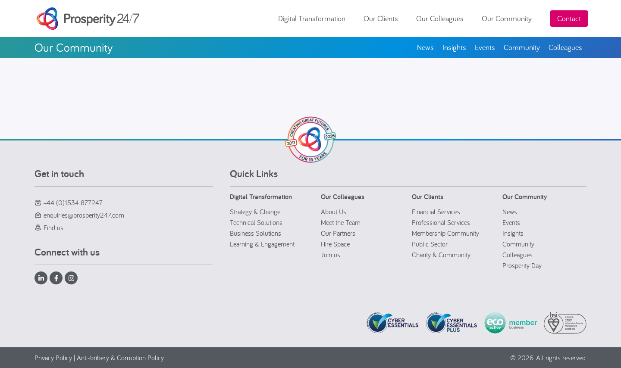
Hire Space (335, 244)
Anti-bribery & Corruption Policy (120, 357)
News (509, 211)
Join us (330, 254)
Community (518, 244)
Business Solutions (255, 233)
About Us (333, 211)
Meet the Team (341, 222)
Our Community (509, 18)
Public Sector (430, 244)
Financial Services (436, 211)
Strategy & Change (255, 211)
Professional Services (441, 222)
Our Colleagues (442, 18)
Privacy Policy (53, 357)
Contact (569, 18)
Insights (513, 233)
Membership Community (445, 233)
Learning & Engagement (262, 244)
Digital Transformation (314, 18)
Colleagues (517, 254)
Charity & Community (441, 254)
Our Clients (383, 18)
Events (511, 222)
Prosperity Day (522, 265)
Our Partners (338, 233)
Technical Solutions (256, 222)
